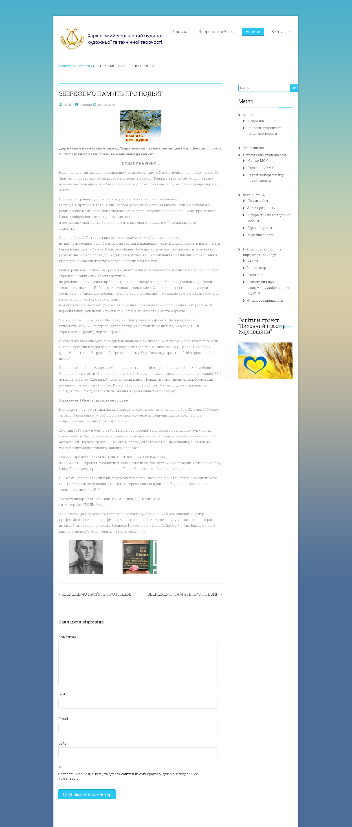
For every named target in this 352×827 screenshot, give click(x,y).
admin (50, 105)
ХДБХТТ (256, 115)
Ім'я (43, 653)
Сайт (44, 702)
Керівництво (260, 148)
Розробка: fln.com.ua (58, 793)
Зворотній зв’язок (233, 31)
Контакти (298, 31)
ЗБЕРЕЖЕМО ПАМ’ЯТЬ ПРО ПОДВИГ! (80, 553)
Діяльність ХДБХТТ (266, 195)
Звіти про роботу (268, 208)
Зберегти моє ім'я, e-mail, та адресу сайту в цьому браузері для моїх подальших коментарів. (121, 733)
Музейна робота (267, 229)
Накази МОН (264, 160)
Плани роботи (265, 200)
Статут (259, 255)
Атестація (262, 269)
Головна (196, 31)
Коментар (49, 596)
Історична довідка (269, 120)
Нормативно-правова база (271, 155)
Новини (269, 31)
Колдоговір (263, 262)
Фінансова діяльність (272, 289)
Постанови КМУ (267, 168)
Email (45, 678)
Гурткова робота (267, 222)
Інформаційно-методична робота (281, 215)
